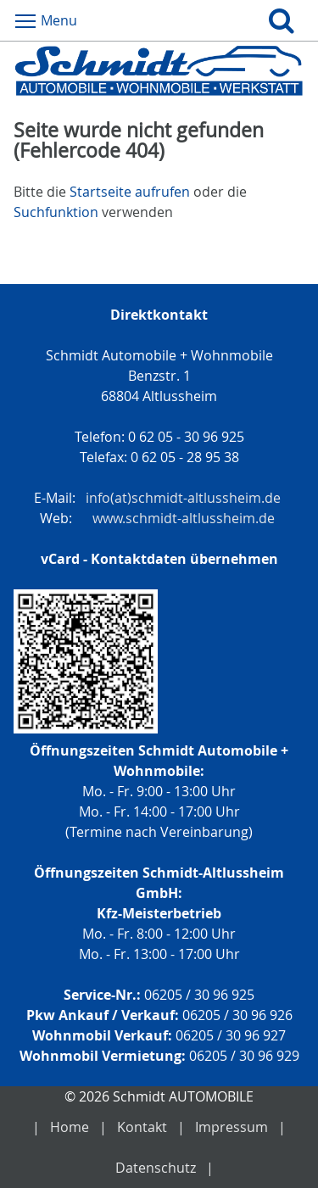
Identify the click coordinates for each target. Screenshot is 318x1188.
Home (69, 1127)
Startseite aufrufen (130, 191)
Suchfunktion (56, 212)
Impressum (231, 1127)
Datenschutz (155, 1167)
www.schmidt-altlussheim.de (183, 518)
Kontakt (142, 1127)
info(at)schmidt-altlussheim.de (183, 497)
